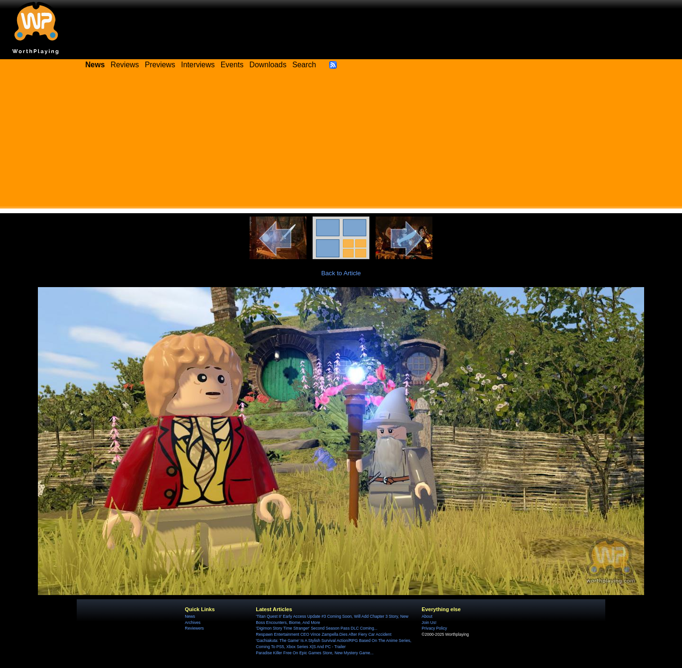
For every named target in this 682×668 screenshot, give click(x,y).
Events (232, 65)
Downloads (268, 65)
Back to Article (341, 273)
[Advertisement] (341, 142)
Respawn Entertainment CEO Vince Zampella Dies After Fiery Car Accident (323, 634)
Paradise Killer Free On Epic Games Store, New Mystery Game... (314, 652)
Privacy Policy (434, 628)
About (427, 616)
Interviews (198, 65)
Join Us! (429, 622)
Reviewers (194, 628)
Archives (192, 622)
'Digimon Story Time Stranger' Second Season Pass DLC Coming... (316, 628)
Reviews (125, 65)
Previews (160, 65)
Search (304, 65)
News (190, 616)
